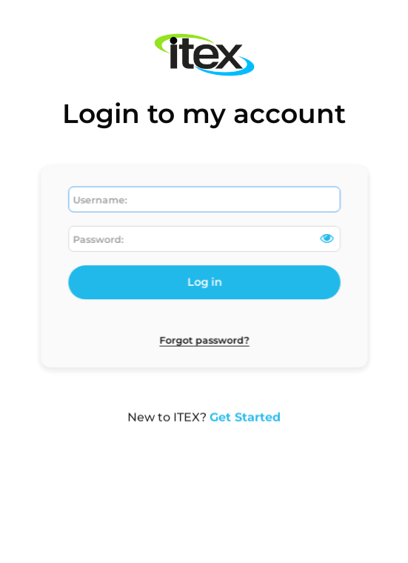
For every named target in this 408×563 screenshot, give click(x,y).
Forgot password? (204, 338)
